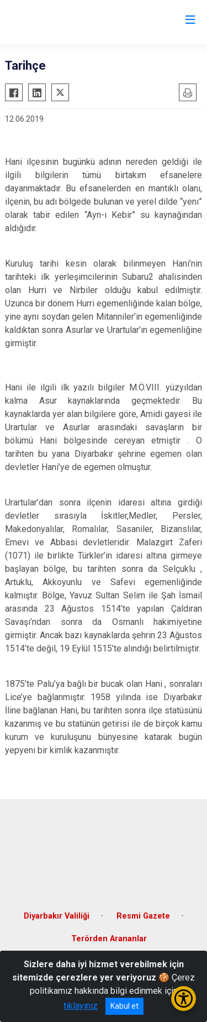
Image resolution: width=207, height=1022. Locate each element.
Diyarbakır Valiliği (56, 916)
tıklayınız (80, 1005)
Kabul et (124, 1006)
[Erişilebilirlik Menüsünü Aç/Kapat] (183, 998)
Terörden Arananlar (109, 938)
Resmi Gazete (143, 916)
